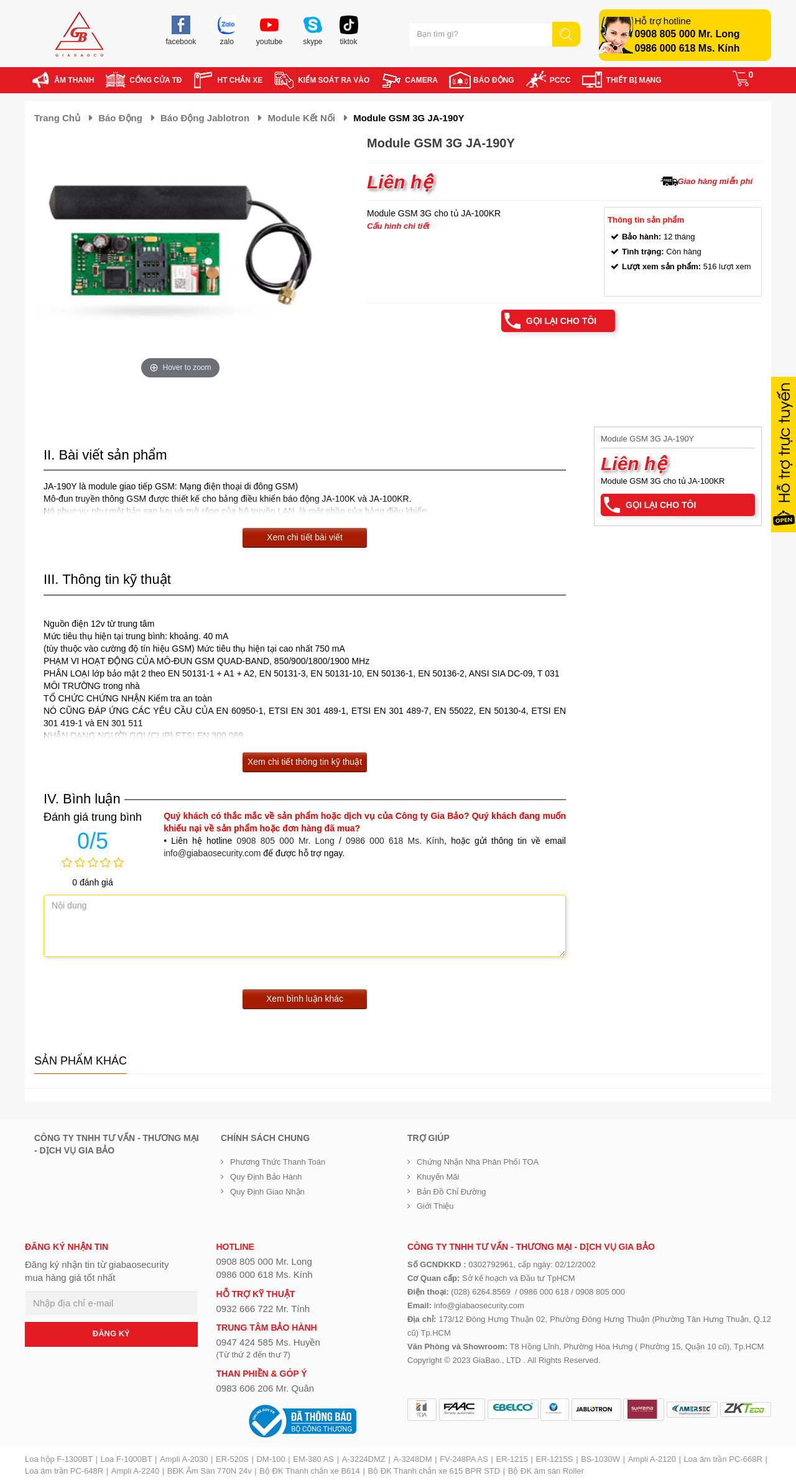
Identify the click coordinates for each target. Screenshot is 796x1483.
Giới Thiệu (435, 1206)
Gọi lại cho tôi (561, 321)
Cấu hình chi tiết (398, 226)
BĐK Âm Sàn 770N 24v (209, 1471)
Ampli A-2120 (652, 1459)
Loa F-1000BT (126, 1459)
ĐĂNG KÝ (111, 1333)
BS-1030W (600, 1459)
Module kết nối (301, 118)
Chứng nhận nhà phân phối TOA (478, 1162)
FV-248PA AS (464, 1459)
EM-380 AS (313, 1459)
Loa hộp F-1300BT (59, 1459)
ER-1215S (554, 1459)
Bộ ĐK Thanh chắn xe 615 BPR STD (434, 1471)
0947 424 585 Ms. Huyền (268, 1342)
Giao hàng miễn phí (715, 181)
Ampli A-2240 (135, 1471)
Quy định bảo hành (266, 1176)
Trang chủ (57, 118)
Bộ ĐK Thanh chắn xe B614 (309, 1471)
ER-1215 (512, 1459)
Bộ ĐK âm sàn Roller (546, 1471)
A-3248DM (412, 1459)
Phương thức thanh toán (277, 1162)
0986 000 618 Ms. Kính (687, 48)
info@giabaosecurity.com (212, 853)
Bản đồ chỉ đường (451, 1191)
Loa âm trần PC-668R (723, 1459)
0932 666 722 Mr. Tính (263, 1308)
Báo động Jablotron (204, 118)
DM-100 (270, 1459)
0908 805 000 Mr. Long (687, 34)
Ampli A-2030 (184, 1459)
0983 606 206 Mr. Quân (265, 1388)
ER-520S (232, 1459)
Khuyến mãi (438, 1176)
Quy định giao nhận (267, 1191)
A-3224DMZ (364, 1459)
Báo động (120, 118)
